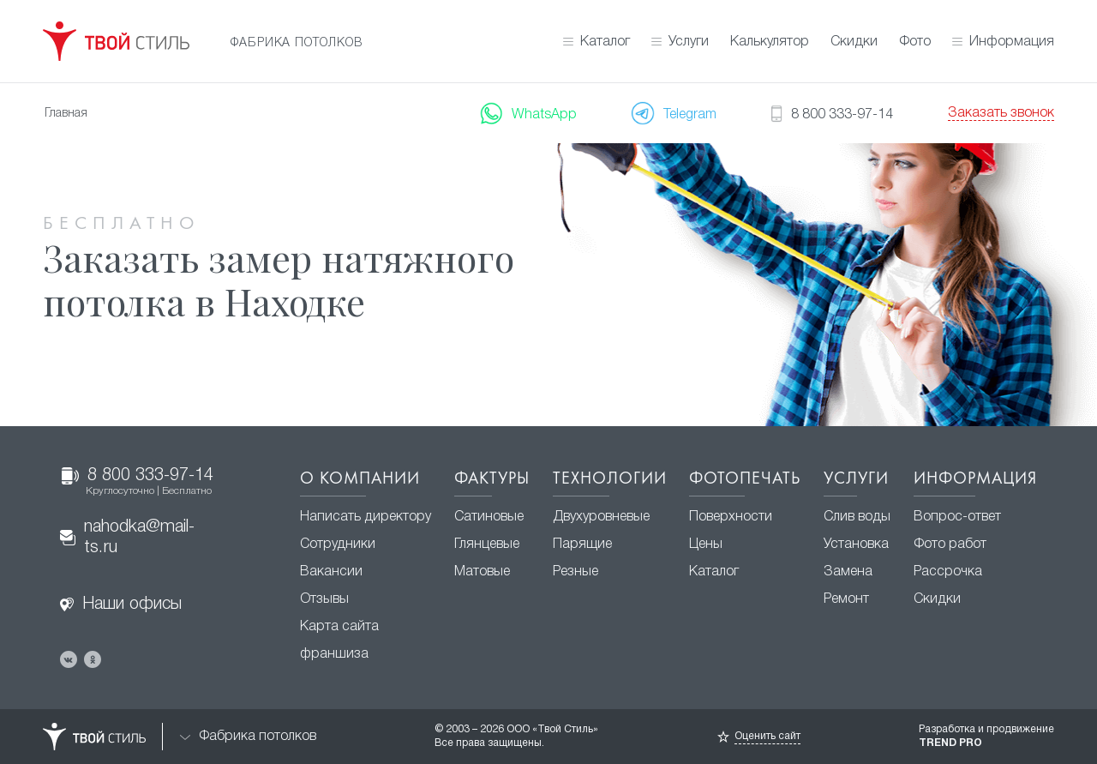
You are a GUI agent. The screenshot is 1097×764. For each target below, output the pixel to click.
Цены (705, 544)
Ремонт (846, 599)
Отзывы (324, 599)
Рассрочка (948, 572)
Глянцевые (486, 544)
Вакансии (331, 572)
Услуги (688, 42)
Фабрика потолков (248, 737)
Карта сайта (339, 627)
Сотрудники (337, 544)
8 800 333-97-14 (137, 481)
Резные (575, 572)
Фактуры (492, 479)
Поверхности (730, 517)
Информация (1011, 42)
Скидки (854, 42)
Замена (848, 572)
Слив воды (857, 517)
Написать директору (365, 517)
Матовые (482, 572)
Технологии (610, 479)
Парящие (582, 544)
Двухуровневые (601, 517)
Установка (856, 544)
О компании (360, 479)
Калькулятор (769, 42)
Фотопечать (744, 479)
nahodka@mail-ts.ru (127, 538)
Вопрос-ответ (957, 517)
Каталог (605, 42)
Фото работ (950, 544)
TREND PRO (950, 743)
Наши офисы (121, 604)
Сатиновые (489, 517)
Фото (915, 42)
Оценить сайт (767, 736)
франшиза (334, 654)
